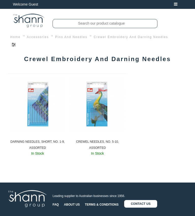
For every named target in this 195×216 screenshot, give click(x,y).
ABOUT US (72, 204)
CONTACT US (141, 204)
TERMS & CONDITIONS (102, 204)
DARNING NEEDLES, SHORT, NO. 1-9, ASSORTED (37, 145)
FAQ (56, 204)
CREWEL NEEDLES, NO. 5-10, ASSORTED (97, 145)
